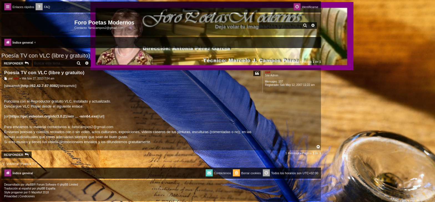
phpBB (30, 184)
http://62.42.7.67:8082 (40, 86)
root (267, 72)
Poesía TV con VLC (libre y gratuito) (45, 56)
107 (280, 81)
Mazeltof (36, 192)
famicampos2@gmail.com (92, 127)
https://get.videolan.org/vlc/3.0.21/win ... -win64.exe (53, 116)
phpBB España (46, 188)
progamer (17, 192)
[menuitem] (43, 7)
